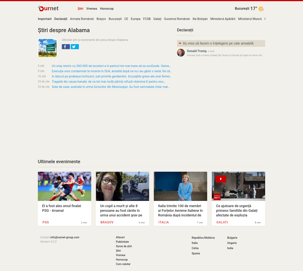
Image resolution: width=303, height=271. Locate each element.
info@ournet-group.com (64, 237)
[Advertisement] (105, 122)
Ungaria (232, 242)
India (230, 248)
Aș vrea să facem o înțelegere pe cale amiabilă (216, 44)
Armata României (82, 19)
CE (126, 19)
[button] (66, 46)
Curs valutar (123, 264)
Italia (163, 222)
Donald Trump (197, 51)
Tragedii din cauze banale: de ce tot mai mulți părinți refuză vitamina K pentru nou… (108, 81)
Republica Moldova (203, 237)
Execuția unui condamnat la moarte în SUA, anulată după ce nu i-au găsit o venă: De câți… (112, 71)
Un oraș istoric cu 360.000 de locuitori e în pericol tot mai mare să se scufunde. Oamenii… (112, 66)
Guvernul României (177, 19)
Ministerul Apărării (223, 19)
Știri (80, 8)
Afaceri (120, 237)
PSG (46, 222)
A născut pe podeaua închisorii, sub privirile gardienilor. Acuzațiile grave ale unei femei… (112, 76)
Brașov (101, 19)
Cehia (195, 248)
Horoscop (107, 8)
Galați (157, 19)
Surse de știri (124, 246)
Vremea (91, 8)
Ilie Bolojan (200, 19)
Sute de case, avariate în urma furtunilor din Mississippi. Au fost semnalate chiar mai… (111, 87)
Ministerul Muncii (250, 19)
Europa (135, 19)
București (242, 8)
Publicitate (122, 241)
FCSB (147, 19)
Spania (196, 253)
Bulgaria (232, 237)
